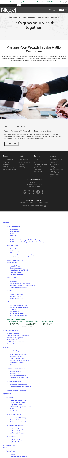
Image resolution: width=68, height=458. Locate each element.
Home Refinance (15, 266)
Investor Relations (39, 161)
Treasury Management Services (20, 386)
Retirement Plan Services (18, 384)
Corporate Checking (17, 358)
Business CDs (14, 373)
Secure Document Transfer (55, 165)
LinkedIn (24, 192)
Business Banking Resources (16, 390)
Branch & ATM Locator (56, 159)
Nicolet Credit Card (16, 296)
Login (61, 9)
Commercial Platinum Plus (19, 377)
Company (37, 156)
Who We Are (11, 451)
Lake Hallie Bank (29, 17)
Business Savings (15, 371)
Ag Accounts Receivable (18, 431)
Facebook (29, 192)
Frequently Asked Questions (8, 160)
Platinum (13, 235)
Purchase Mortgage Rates (18, 305)
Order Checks (53, 162)
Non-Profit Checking (17, 362)
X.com (33, 192)
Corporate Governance (40, 164)
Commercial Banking (14, 381)
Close (66, 2)
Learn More (11, 143)
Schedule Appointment (57, 10)
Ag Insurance (11, 436)
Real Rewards (14, 229)
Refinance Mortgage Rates (19, 307)
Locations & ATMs (15, 17)
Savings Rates (14, 311)
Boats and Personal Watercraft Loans (22, 285)
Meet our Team (12, 340)
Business (6, 347)
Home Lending (12, 262)
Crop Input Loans (16, 404)
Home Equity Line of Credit (19, 270)
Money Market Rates (17, 313)
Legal (20, 156)
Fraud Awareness (54, 174)
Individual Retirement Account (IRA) (22, 255)
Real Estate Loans (16, 409)
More (11, 364)
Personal (6, 222)
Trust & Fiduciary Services (15, 342)
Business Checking (13, 351)
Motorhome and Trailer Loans (20, 283)
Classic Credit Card (16, 294)
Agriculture (7, 393)
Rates (8, 302)
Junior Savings (15, 251)
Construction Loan (16, 268)
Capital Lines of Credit (17, 402)
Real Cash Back (15, 231)
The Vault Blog (38, 166)
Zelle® (51, 176)
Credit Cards (11, 291)
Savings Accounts (12, 245)
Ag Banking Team (15, 442)
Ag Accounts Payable (17, 433)
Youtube (42, 192)
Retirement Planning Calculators (18, 336)
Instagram (38, 192)
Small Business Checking (18, 354)
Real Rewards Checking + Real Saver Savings (25, 240)
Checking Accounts (13, 226)
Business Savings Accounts (16, 368)
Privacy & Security (55, 173)
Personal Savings (15, 249)
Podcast (36, 168)
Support (6, 156)
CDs (11, 253)
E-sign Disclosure (23, 159)
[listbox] (50, 10)
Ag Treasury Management (15, 425)
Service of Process (23, 168)
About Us (36, 162)
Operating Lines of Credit (18, 400)
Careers (36, 159)
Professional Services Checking (20, 360)
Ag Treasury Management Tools (20, 429)
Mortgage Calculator (55, 161)
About (5, 447)
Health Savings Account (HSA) (20, 257)
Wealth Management (10, 330)
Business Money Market (18, 375)
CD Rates (13, 309)
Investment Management (15, 338)
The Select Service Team (15, 344)
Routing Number (54, 168)
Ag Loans (10, 397)
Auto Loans (13, 281)
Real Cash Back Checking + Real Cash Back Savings (27, 242)
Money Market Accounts (15, 260)
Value (12, 233)
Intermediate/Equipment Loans (20, 407)
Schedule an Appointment (6, 165)
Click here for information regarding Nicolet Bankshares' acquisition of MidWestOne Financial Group (34, 2)
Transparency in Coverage (23, 165)
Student (12, 238)
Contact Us (6, 162)
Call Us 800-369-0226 (34, 179)
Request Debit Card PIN (9, 169)
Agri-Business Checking (18, 418)
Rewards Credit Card (17, 298)
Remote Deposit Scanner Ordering (56, 170)
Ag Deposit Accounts (14, 414)
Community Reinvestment (38, 170)
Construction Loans (16, 411)
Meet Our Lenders (16, 272)
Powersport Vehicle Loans (18, 287)
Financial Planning (13, 333)
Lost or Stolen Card (8, 168)
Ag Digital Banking (16, 440)
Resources (53, 156)
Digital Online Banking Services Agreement (24, 161)
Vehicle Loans (11, 277)
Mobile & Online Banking (18, 315)
